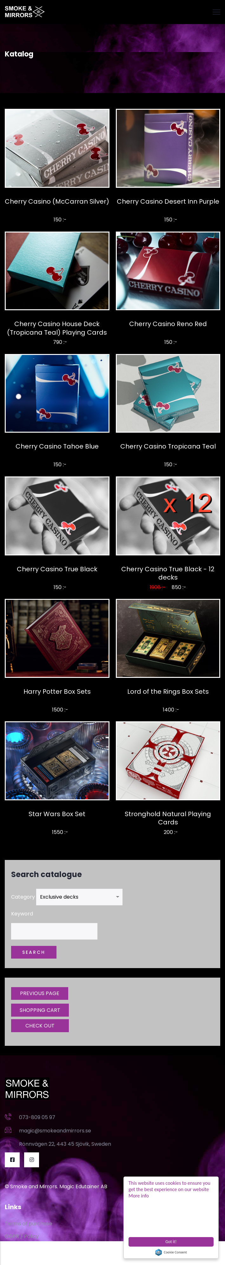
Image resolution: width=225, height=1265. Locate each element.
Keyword (22, 913)
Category (23, 897)
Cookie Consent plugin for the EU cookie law (171, 1252)
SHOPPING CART (40, 1010)
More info (139, 1196)
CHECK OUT (40, 1025)
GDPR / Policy (22, 1236)
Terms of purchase (28, 1223)
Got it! (170, 1241)
